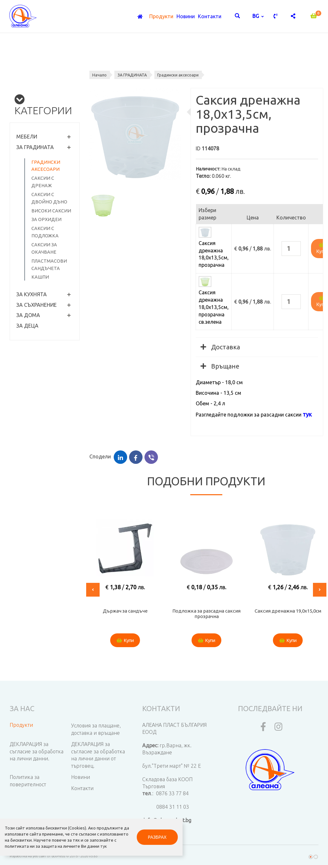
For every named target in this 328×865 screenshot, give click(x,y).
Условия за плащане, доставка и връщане (96, 729)
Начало (100, 75)
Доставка (220, 347)
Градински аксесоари (180, 75)
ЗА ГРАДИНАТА (35, 147)
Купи (125, 640)
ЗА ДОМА (28, 315)
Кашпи (40, 277)
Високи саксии (51, 210)
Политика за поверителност (28, 780)
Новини (185, 16)
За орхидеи (46, 219)
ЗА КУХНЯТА (31, 294)
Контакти (209, 16)
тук (21, 845)
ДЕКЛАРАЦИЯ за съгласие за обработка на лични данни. (36, 751)
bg (256, 16)
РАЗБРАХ (151, 833)
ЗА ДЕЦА (27, 326)
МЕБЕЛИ (26, 136)
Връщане (220, 366)
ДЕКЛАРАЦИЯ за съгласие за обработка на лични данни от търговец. (98, 755)
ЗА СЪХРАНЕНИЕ (36, 305)
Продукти (161, 16)
